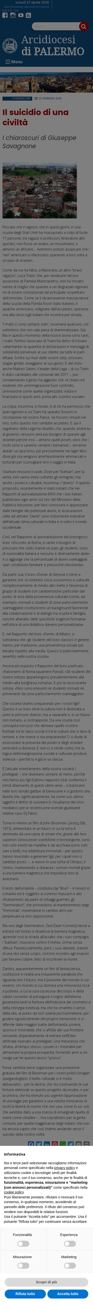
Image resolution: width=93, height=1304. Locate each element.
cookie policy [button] (14, 1192)
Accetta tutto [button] (67, 1294)
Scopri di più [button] (46, 1282)
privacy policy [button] (64, 1168)
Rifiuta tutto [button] (25, 1294)
